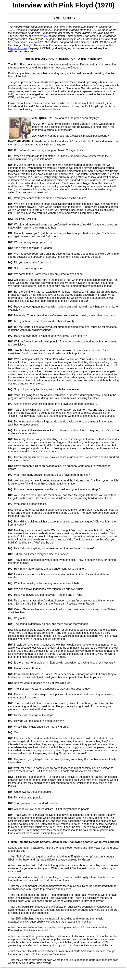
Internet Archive (17, 48)
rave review (41, 36)
